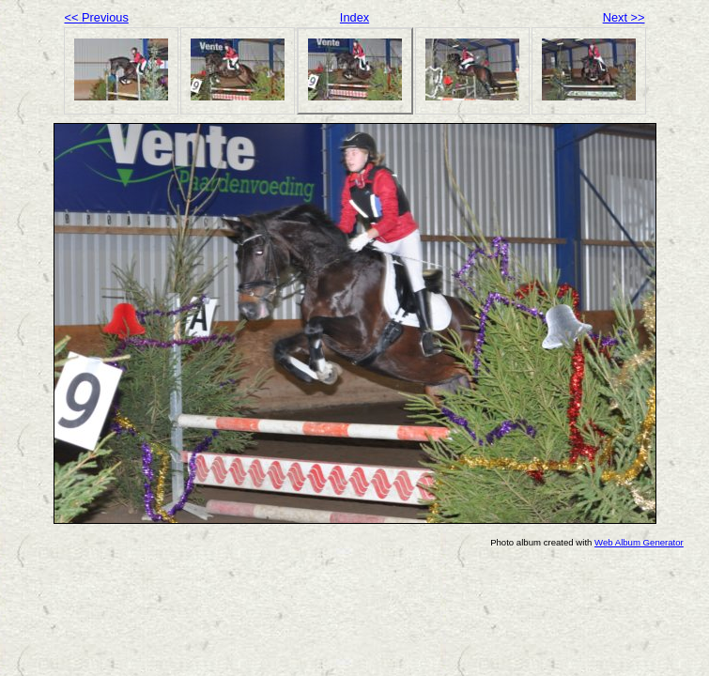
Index (354, 17)
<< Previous (97, 17)
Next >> (624, 17)
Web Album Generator (639, 542)
